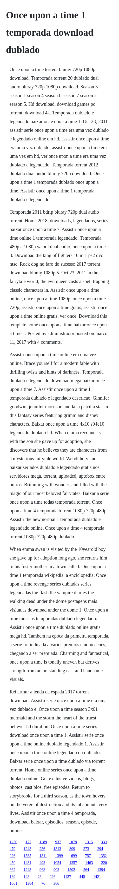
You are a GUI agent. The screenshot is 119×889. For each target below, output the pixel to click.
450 (12, 863)
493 (42, 863)
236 (42, 849)
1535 (27, 856)
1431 (27, 863)
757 (88, 856)
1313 (57, 849)
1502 (71, 870)
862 (12, 870)
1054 (57, 863)
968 (42, 870)
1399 (59, 856)
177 (28, 842)
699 (74, 856)
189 (12, 877)
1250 (13, 842)
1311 (43, 856)
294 (100, 849)
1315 (89, 842)
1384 (29, 883)
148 (26, 877)
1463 (89, 863)
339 (104, 842)
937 (58, 842)
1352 (103, 856)
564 (86, 870)
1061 (13, 883)
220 (104, 863)
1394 (101, 870)
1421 (97, 877)
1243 (27, 849)
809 (72, 849)
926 (12, 856)
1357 (73, 863)
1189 (43, 842)
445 (82, 877)
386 (56, 883)
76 (43, 883)
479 (12, 849)
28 (39, 877)
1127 (67, 877)
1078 (73, 842)
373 (86, 849)
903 (56, 870)
